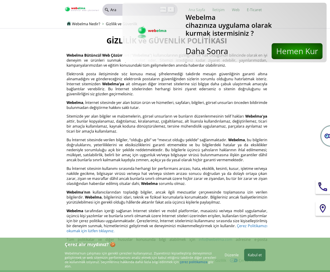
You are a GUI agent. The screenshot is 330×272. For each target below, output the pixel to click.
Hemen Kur (297, 51)
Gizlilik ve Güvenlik (121, 23)
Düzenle (232, 254)
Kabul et (255, 254)
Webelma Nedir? (86, 23)
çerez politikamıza (193, 262)
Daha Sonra (207, 51)
